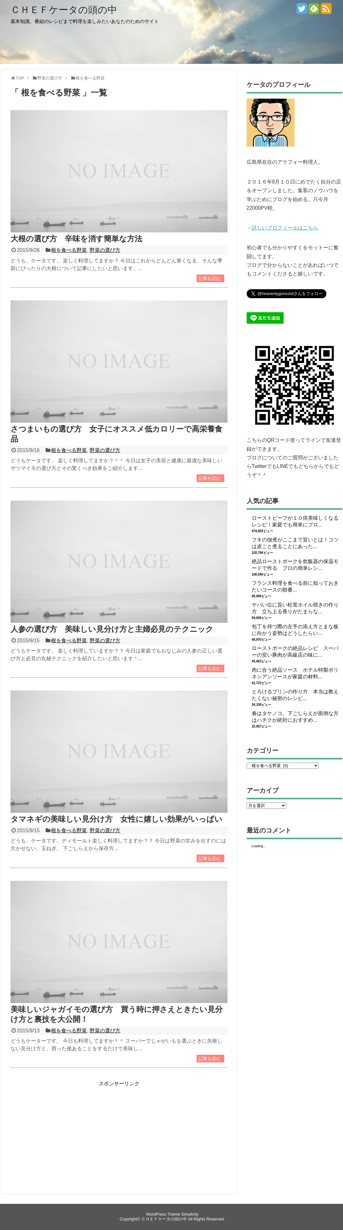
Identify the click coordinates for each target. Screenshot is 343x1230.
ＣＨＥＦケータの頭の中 (64, 9)
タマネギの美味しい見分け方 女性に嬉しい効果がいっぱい (116, 819)
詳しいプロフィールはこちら (285, 227)
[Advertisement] (64, 1132)
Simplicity (189, 1214)
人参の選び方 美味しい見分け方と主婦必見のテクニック (112, 629)
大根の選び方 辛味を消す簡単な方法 (76, 238)
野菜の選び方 (105, 250)
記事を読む (209, 278)
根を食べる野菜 (69, 250)
